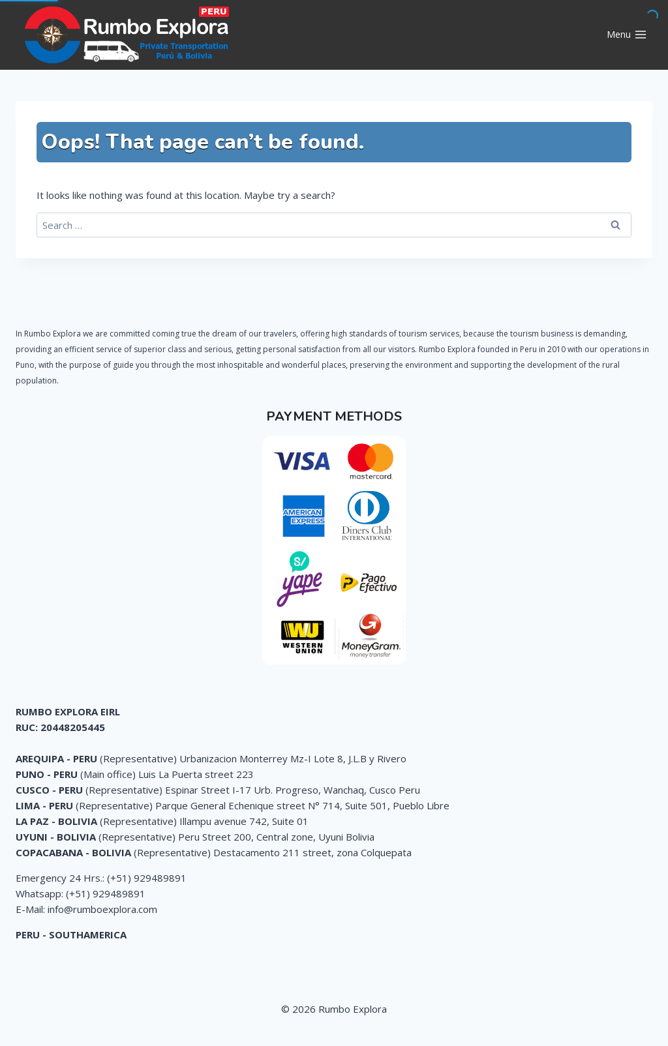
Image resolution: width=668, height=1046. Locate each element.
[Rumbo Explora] (129, 35)
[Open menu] (626, 35)
